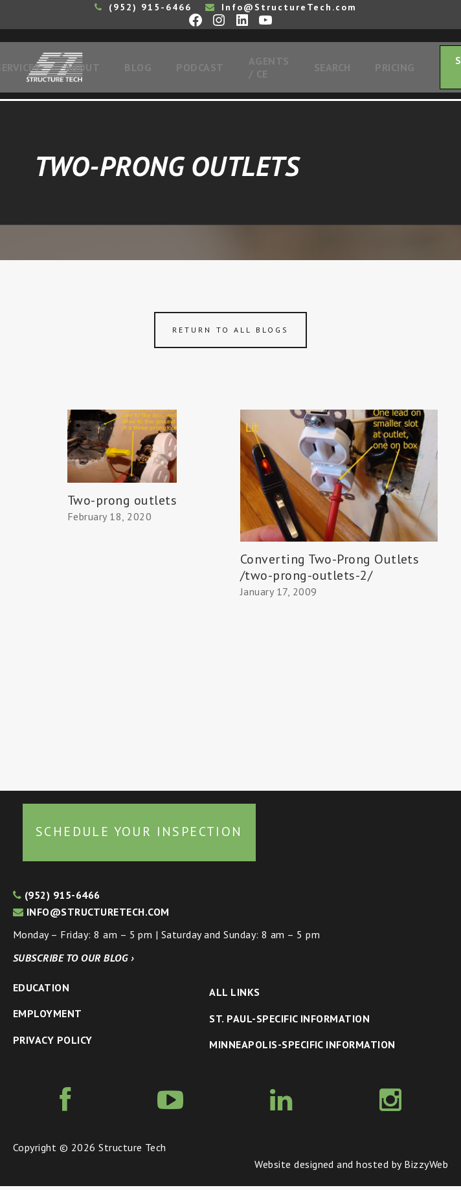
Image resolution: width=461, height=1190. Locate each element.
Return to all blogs (230, 333)
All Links (234, 995)
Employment (47, 1017)
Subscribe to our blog (73, 961)
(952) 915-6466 (143, 7)
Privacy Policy (53, 1043)
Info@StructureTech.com (281, 7)
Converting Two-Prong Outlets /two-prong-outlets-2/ (329, 571)
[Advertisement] (122, 655)
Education (41, 991)
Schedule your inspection (139, 835)
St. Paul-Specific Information (289, 1022)
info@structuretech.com (91, 915)
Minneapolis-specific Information (302, 1048)
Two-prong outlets (122, 504)
